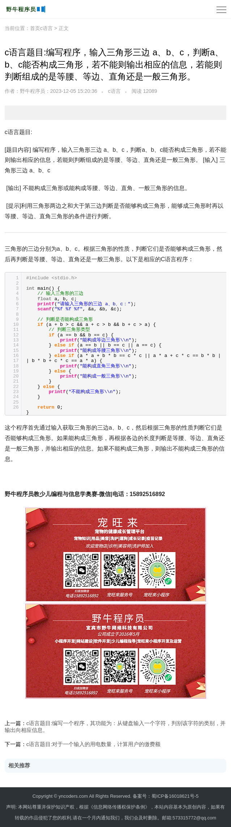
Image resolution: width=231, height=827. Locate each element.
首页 (35, 28)
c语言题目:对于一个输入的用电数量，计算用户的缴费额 (93, 744)
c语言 (114, 91)
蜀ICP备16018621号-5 (174, 796)
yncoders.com (73, 796)
